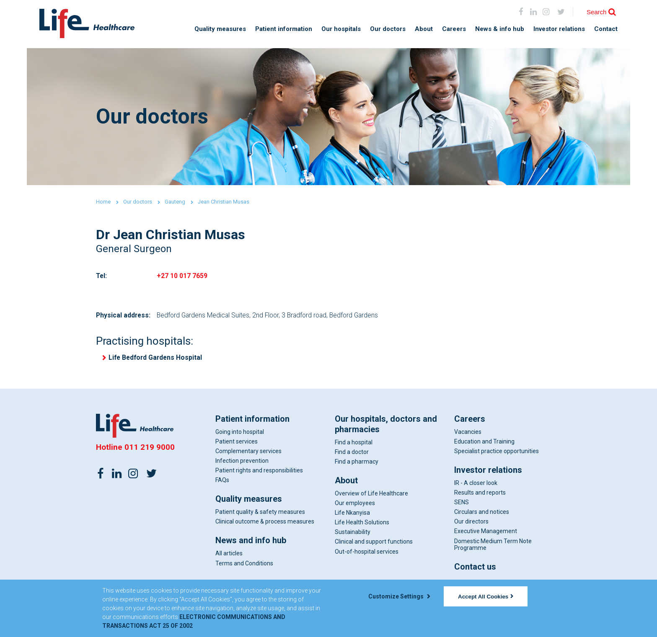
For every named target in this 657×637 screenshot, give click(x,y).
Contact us (475, 569)
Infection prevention (242, 462)
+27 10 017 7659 (182, 277)
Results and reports (480, 495)
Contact (606, 29)
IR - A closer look (475, 485)
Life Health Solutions (362, 524)
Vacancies (467, 434)
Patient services (236, 443)
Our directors (471, 524)
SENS (461, 504)
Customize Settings (399, 596)
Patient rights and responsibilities (259, 472)
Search (597, 11)
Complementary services (248, 453)
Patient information (283, 29)
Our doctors (388, 29)
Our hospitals (341, 29)
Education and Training (484, 443)
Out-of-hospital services (366, 553)
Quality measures (220, 29)
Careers (454, 29)
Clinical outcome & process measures (264, 524)
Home (103, 202)
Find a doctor (352, 454)
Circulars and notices (481, 514)
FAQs (222, 482)
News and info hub (250, 543)
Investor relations (559, 29)
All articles (229, 555)
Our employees (355, 505)
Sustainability (352, 534)
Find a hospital (353, 444)
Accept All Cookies (485, 596)
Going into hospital (239, 434)
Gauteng (175, 202)
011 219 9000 (149, 449)
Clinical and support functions (374, 544)
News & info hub (499, 29)
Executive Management (485, 533)
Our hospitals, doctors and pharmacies (386, 426)
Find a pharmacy (356, 463)
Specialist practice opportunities (496, 453)
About (424, 29)
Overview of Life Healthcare (371, 495)
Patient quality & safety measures (260, 514)
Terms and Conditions (244, 565)
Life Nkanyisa (352, 515)
